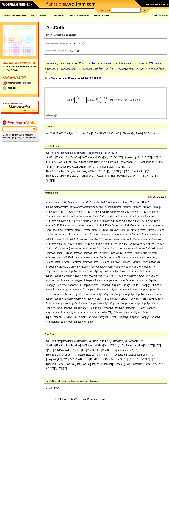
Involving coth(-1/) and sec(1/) (141, 68)
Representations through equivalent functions (118, 63)
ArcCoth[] (81, 63)
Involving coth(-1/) (97, 68)
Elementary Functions (57, 63)
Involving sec (68, 68)
